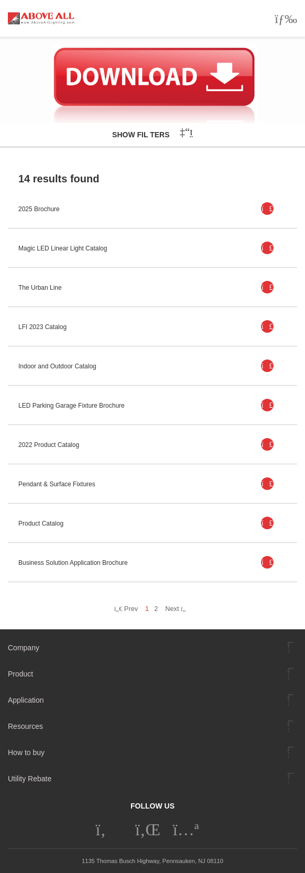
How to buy (26, 752)
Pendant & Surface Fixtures (56, 484)
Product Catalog (40, 523)
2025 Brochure (39, 209)
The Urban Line (40, 287)
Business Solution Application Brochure (73, 562)
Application (26, 700)
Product (20, 674)
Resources (25, 726)
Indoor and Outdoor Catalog (57, 366)
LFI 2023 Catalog (42, 327)
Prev (126, 609)
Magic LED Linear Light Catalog (62, 248)
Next (178, 609)
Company (23, 647)
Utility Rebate (29, 778)
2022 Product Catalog (48, 445)
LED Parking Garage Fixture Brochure (71, 405)
